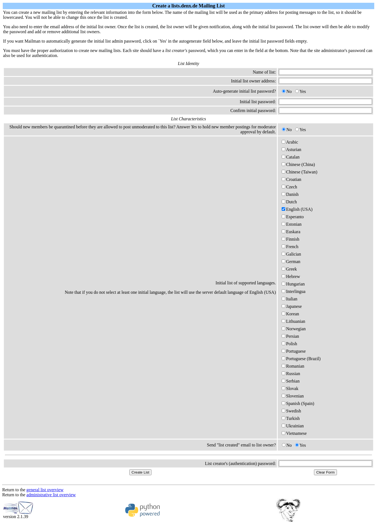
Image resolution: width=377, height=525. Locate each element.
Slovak (290, 388)
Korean (290, 313)
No (287, 91)
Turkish (291, 418)
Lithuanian (293, 321)
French (290, 246)
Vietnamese (294, 433)
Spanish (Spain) (298, 403)
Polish (289, 343)
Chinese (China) (298, 164)
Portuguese (294, 351)
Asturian (291, 149)
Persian (290, 336)
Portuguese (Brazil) (301, 358)
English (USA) (297, 209)
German (291, 261)
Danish (290, 194)
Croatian (291, 179)
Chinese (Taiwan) (299, 172)
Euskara (291, 231)
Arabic (290, 142)
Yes (300, 91)
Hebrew (291, 276)
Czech (289, 186)
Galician (291, 254)
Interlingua (293, 291)
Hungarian (293, 284)
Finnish (290, 239)
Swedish (291, 411)
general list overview (45, 489)
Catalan (291, 157)
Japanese (292, 306)
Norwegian (294, 328)
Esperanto (293, 216)
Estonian (292, 224)
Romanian (293, 366)
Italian (289, 299)
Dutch (289, 201)
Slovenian (293, 396)
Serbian (291, 381)
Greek (289, 269)
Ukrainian (293, 425)
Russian (291, 373)
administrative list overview (51, 494)
